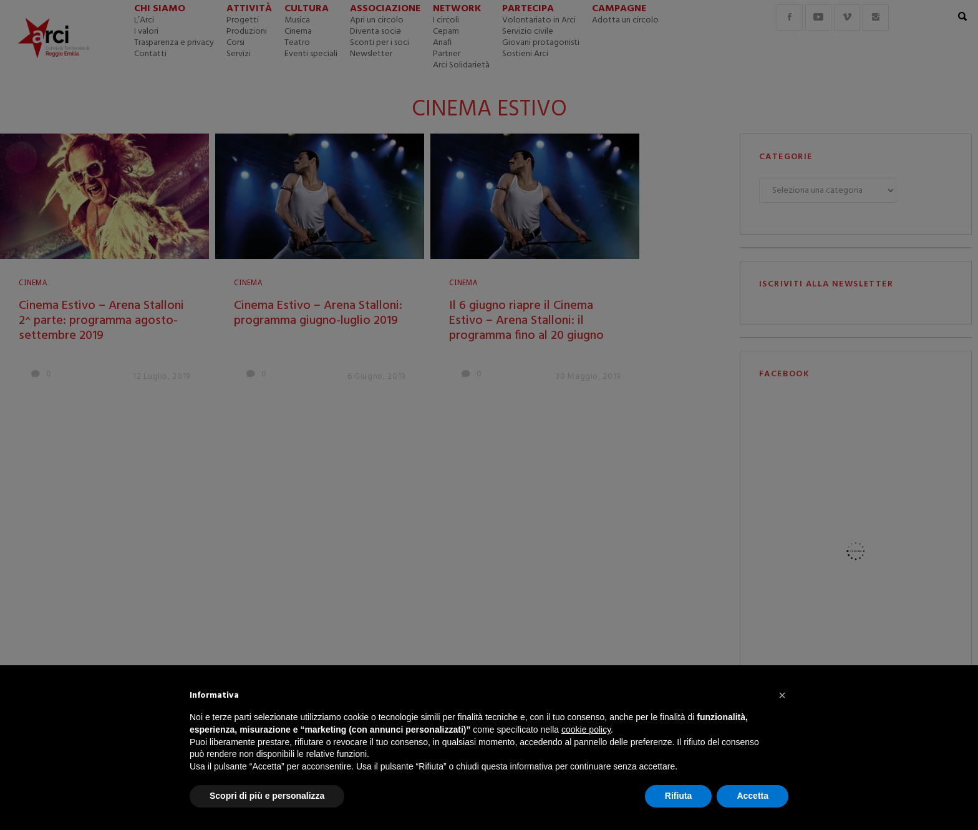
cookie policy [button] (586, 730)
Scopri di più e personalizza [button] (267, 796)
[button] (782, 695)
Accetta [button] (752, 796)
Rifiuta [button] (678, 796)
